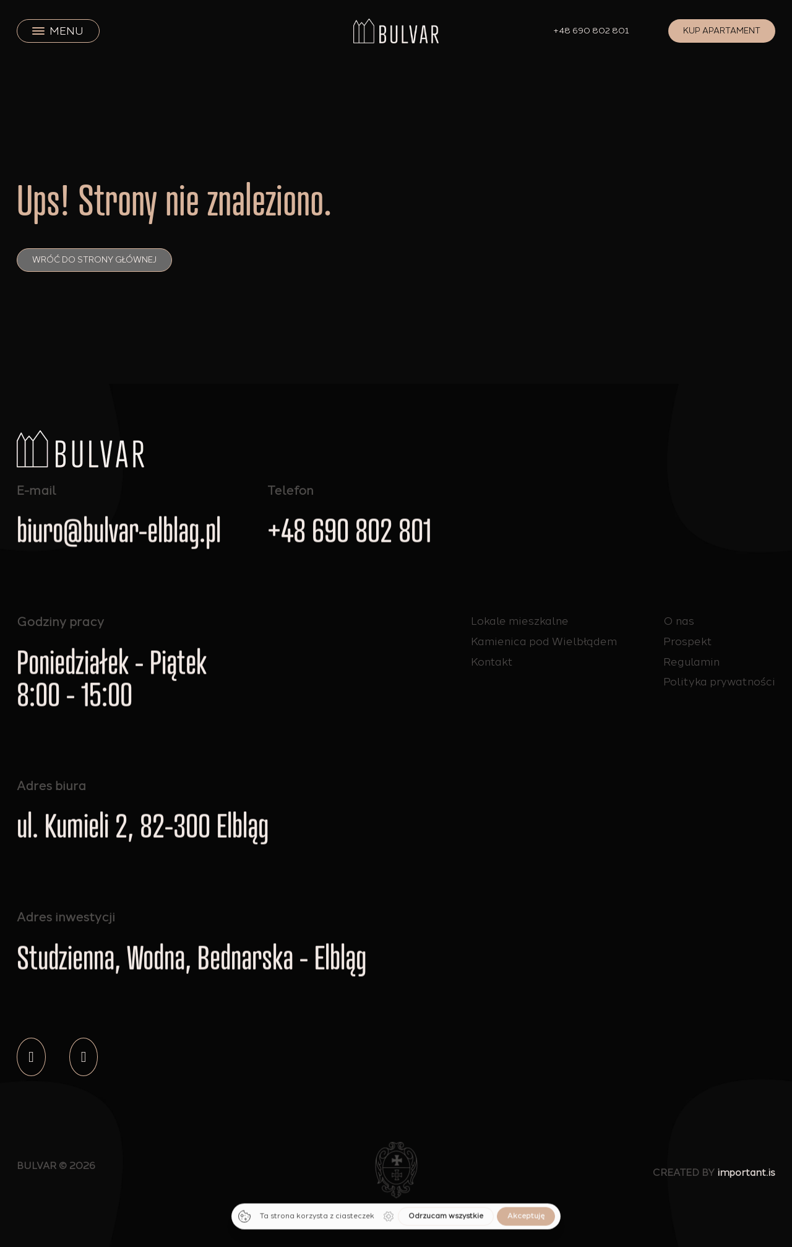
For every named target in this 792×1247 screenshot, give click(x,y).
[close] (38, 31)
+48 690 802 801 (591, 30)
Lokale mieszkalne (520, 621)
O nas (678, 620)
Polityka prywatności (719, 681)
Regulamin (691, 661)
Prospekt (687, 641)
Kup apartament (721, 30)
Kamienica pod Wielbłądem (544, 647)
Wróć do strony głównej (94, 259)
